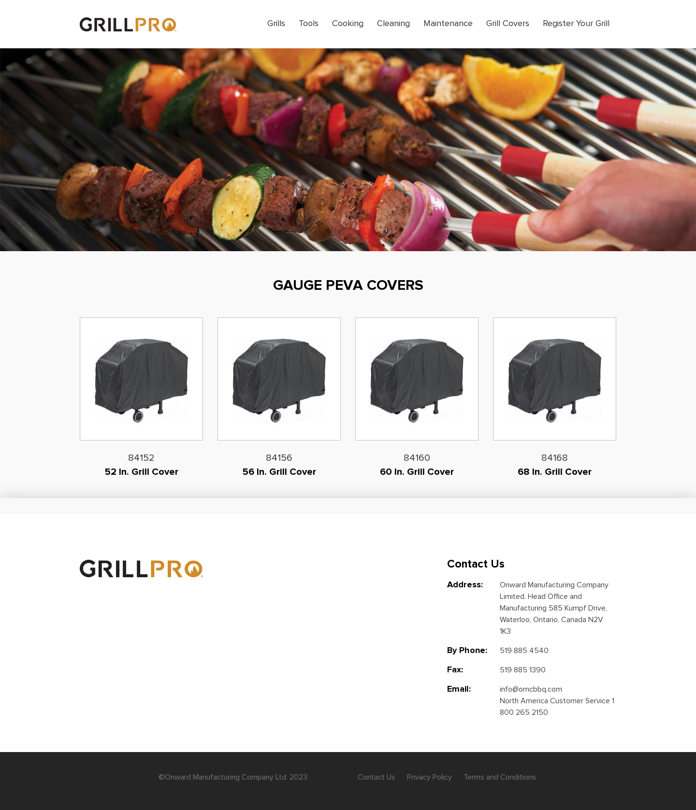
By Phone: (467, 650)
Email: (459, 689)
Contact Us (376, 777)
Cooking (347, 23)
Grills (276, 23)
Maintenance (448, 23)
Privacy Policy (429, 777)
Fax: (455, 670)
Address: (465, 585)
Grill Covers (507, 23)
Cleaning (393, 23)
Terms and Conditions (500, 777)
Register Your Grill (576, 23)
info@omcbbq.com (531, 689)
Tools (309, 23)
